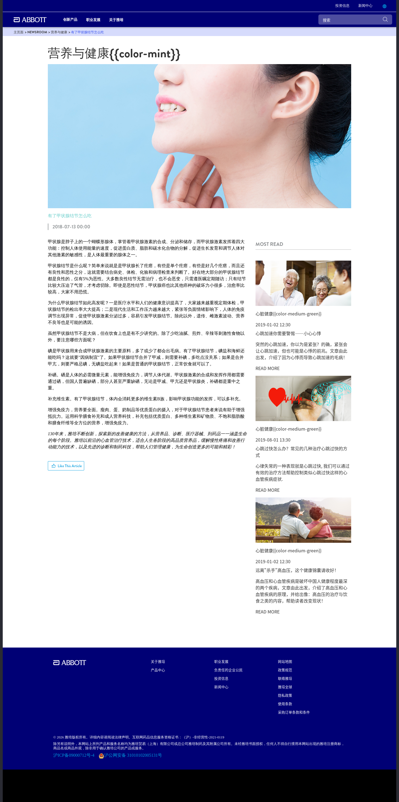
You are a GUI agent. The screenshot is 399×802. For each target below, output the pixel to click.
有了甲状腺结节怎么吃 (70, 216)
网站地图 (285, 661)
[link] (342, 6)
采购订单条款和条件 (294, 712)
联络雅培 (285, 678)
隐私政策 (285, 695)
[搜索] (355, 19)
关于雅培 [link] (116, 19)
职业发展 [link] (93, 19)
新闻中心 (221, 686)
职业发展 (221, 661)
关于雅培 (158, 661)
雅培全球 (285, 686)
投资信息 (221, 678)
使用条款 (285, 703)
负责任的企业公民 (228, 669)
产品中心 (158, 669)
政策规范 (285, 669)
